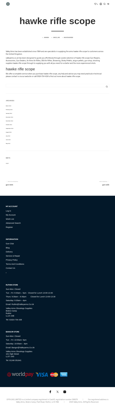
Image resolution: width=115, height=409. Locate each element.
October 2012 (9, 124)
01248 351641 (15, 360)
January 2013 (9, 113)
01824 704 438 (15, 320)
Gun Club (10, 243)
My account (11, 215)
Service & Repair (13, 256)
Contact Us (10, 268)
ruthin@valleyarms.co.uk (23, 304)
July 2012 (8, 136)
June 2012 (8, 139)
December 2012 (9, 117)
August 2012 (9, 132)
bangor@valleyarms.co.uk (23, 347)
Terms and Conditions (15, 264)
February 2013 (9, 109)
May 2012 (8, 143)
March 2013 (8, 105)
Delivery (9, 252)
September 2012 (9, 128)
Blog (8, 248)
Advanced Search (13, 223)
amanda (46, 37)
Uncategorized (68, 37)
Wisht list (10, 219)
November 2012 (9, 120)
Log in (7, 163)
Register (9, 227)
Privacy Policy (11, 260)
